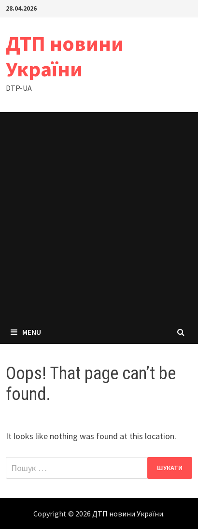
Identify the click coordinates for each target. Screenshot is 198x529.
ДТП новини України (65, 56)
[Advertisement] (99, 216)
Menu (26, 332)
